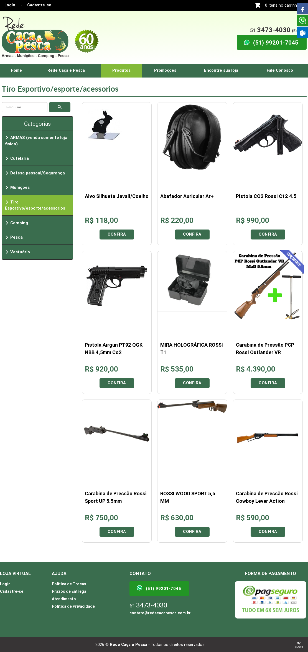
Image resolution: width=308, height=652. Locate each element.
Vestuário (17, 252)
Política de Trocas (69, 584)
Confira (117, 234)
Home (16, 70)
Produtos (121, 70)
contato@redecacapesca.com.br (160, 613)
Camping (16, 223)
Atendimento (64, 599)
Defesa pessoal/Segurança (34, 173)
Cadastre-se (39, 5)
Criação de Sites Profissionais (299, 645)
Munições (17, 187)
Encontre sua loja (221, 70)
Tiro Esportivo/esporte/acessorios (34, 205)
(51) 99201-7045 (158, 587)
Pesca (13, 237)
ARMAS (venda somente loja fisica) (35, 140)
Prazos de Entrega (69, 591)
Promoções (165, 70)
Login (9, 5)
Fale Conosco (280, 70)
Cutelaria (16, 158)
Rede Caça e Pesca (66, 70)
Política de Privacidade (73, 606)
